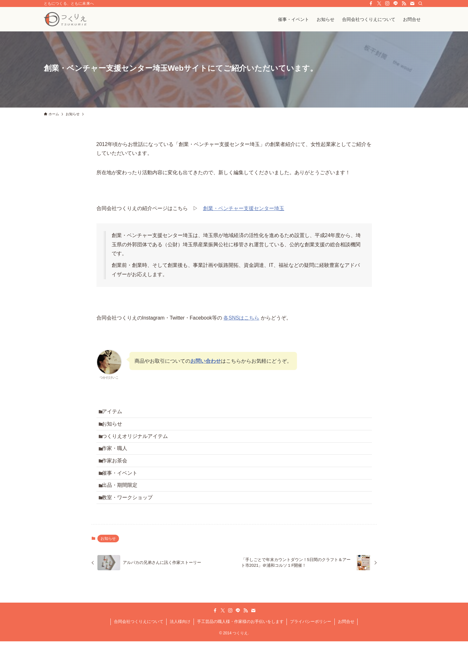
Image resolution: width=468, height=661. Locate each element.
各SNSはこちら (241, 318)
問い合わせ (208, 361)
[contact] (412, 3)
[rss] (404, 3)
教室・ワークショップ (130, 518)
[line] (396, 3)
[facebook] (371, 3)
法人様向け (180, 643)
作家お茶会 (118, 473)
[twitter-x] (379, 3)
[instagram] (387, 3)
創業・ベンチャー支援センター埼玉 (243, 208)
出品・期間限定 (123, 503)
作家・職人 (118, 458)
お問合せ (346, 643)
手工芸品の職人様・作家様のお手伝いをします (240, 643)
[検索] (420, 3)
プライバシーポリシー (310, 643)
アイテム (115, 413)
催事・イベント (123, 488)
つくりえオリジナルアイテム (138, 443)
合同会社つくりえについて (138, 643)
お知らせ (115, 428)
